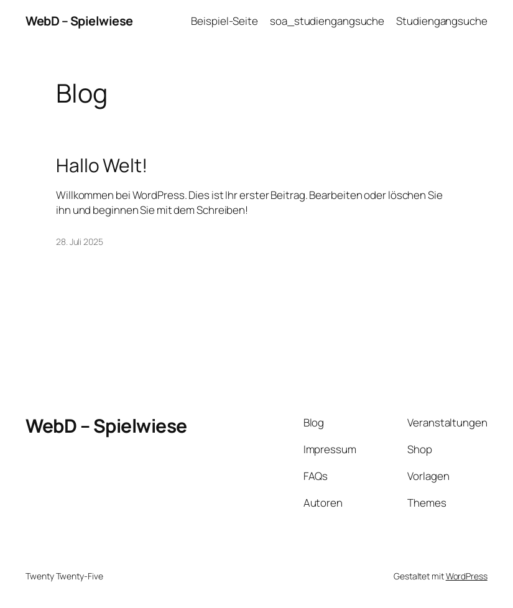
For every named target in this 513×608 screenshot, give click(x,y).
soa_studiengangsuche (327, 21)
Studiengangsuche (441, 21)
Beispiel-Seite (224, 21)
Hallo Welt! (101, 165)
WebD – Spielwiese (79, 20)
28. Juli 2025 (79, 241)
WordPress (467, 576)
